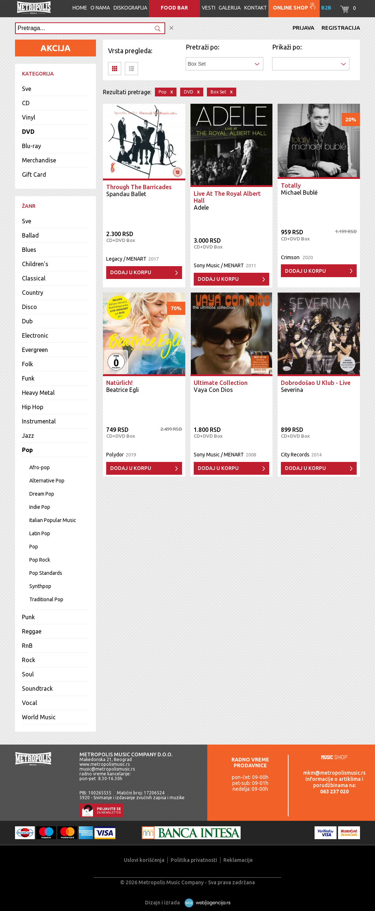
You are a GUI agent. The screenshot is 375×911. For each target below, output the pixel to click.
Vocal (29, 702)
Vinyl (28, 117)
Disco (29, 307)
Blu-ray (31, 146)
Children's (35, 264)
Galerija (230, 8)
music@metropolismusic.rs (107, 769)
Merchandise (39, 160)
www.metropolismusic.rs (104, 764)
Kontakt (255, 8)
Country (32, 292)
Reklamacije (238, 860)
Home (80, 8)
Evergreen (35, 349)
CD (26, 103)
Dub (27, 321)
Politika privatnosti (194, 860)
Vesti (208, 8)
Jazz (28, 435)
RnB (27, 645)
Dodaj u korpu (130, 272)
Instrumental (39, 421)
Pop (27, 450)
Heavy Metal (38, 392)
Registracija (341, 28)
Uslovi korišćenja (144, 860)
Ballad (30, 235)
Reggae (31, 631)
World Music (39, 717)
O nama (100, 8)
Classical (33, 278)
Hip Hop (32, 407)
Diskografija (130, 8)
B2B (326, 8)
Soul (28, 674)
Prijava (303, 28)
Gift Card (34, 174)
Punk (28, 617)
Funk (28, 378)
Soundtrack (37, 688)
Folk (27, 364)
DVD (28, 131)
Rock (28, 660)
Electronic (35, 335)
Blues (29, 249)
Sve (26, 88)
